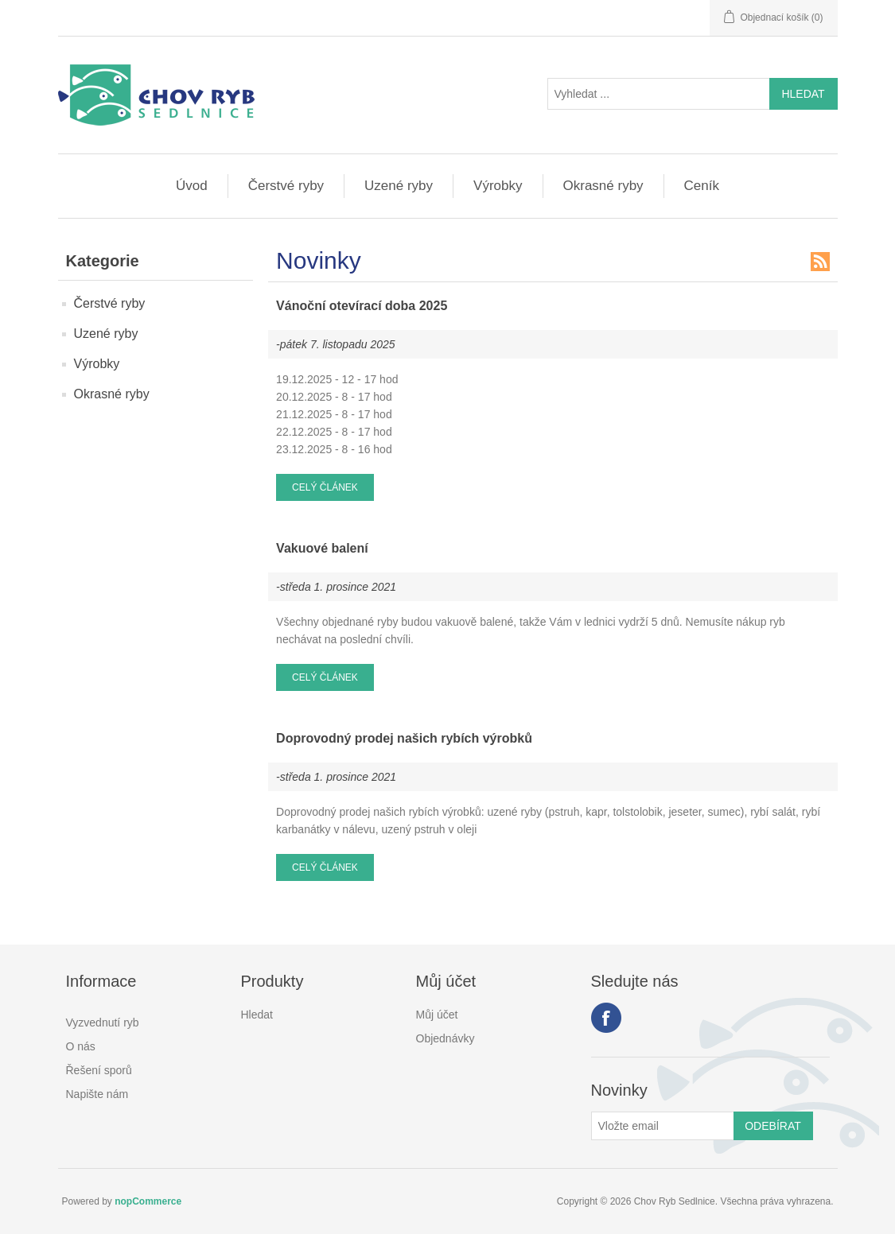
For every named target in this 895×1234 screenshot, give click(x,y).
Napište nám (97, 1094)
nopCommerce (148, 1201)
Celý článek (325, 487)
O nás (80, 1046)
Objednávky (445, 1038)
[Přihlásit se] (662, 1126)
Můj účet (437, 1014)
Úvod (192, 185)
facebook (606, 1018)
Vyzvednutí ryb (102, 1022)
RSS (820, 261)
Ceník (701, 185)
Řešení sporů (99, 1070)
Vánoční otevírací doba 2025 (361, 305)
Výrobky (497, 185)
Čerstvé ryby (286, 185)
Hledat (257, 1014)
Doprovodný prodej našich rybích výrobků (404, 738)
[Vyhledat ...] (658, 94)
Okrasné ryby (603, 185)
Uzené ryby (398, 185)
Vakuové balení (322, 548)
